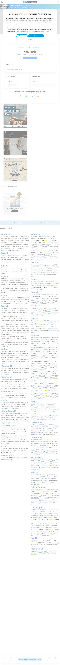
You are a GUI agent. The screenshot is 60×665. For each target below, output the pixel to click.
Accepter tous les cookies (36, 35)
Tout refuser (30, 39)
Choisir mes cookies (22, 35)
